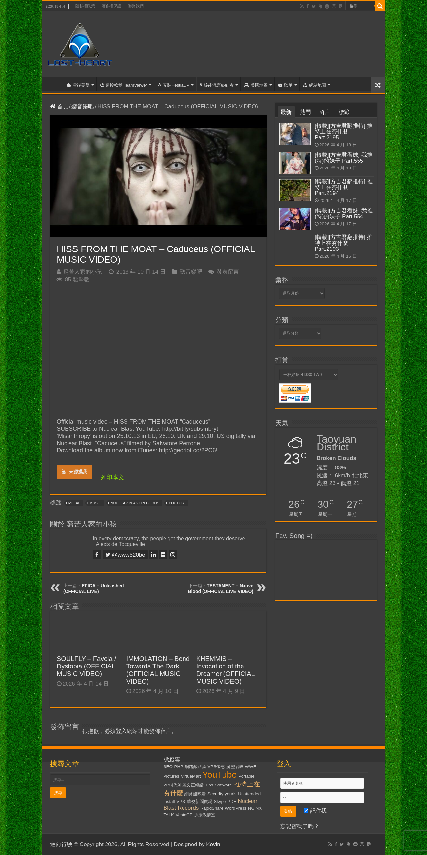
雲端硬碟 (78, 85)
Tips (209, 785)
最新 (286, 112)
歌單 (285, 85)
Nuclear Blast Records (135, 503)
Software (223, 785)
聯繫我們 (136, 6)
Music (95, 503)
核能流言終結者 (217, 85)
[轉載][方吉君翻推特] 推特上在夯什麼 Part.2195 (344, 132)
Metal (74, 503)
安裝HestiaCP (173, 85)
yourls (231, 793)
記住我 (315, 811)
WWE (250, 766)
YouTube (177, 503)
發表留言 (228, 272)
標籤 (344, 112)
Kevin (213, 844)
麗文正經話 (193, 785)
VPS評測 (172, 785)
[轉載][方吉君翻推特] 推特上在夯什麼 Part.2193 (344, 243)
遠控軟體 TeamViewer (123, 85)
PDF (231, 801)
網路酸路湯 (195, 766)
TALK (169, 814)
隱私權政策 (85, 6)
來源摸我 (74, 471)
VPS (180, 801)
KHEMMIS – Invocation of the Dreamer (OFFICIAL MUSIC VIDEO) (225, 670)
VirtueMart (191, 776)
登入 (121, 731)
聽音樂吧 (82, 106)
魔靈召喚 (234, 766)
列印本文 (112, 477)
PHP (178, 766)
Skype (220, 801)
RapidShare (211, 808)
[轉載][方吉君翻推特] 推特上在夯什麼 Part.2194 (344, 187)
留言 (324, 112)
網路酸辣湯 (195, 793)
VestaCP (184, 814)
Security (215, 793)
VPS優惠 (216, 766)
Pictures (171, 776)
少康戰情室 (204, 814)
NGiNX (255, 808)
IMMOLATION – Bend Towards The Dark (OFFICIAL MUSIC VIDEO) (158, 670)
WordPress (235, 808)
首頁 (54, 84)
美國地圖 (256, 85)
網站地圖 (314, 85)
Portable (246, 776)
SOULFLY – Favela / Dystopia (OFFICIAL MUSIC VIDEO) (86, 666)
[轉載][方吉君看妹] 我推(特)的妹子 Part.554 (344, 214)
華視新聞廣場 (199, 801)
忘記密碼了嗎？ (299, 826)
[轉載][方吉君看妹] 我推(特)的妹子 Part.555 (344, 158)
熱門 (305, 112)
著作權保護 (111, 6)
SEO (168, 766)
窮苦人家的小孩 (82, 272)
